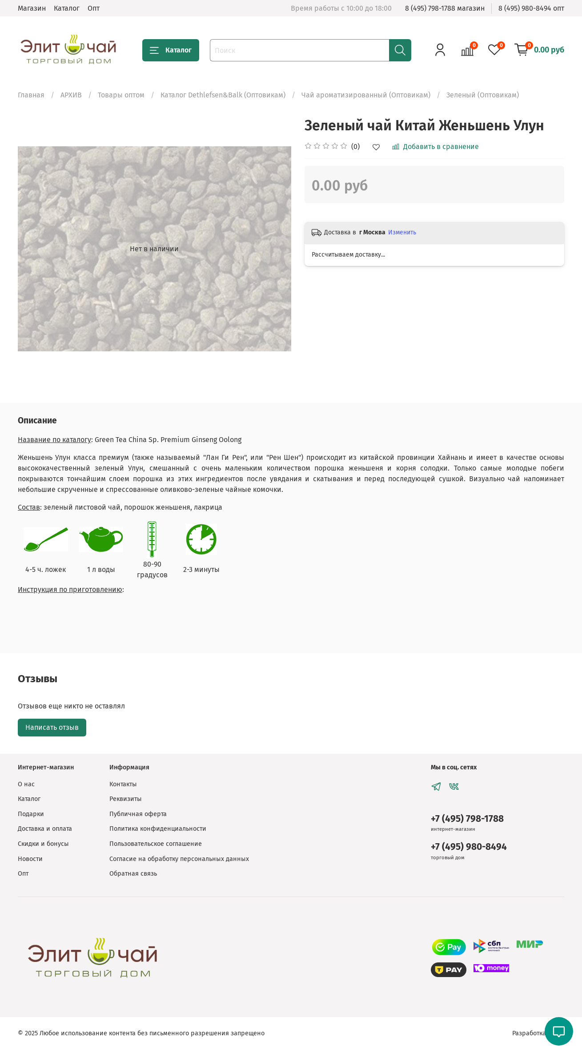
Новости (30, 859)
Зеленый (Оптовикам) (482, 95)
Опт (94, 8)
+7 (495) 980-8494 (469, 847)
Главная (31, 95)
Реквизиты (125, 799)
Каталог (67, 8)
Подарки (31, 814)
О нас (26, 784)
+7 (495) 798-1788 (467, 819)
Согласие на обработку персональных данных (179, 859)
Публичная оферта (138, 814)
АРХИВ (71, 95)
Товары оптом (121, 95)
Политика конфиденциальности (157, 829)
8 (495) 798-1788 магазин (445, 8)
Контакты (123, 784)
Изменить (402, 232)
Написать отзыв (52, 727)
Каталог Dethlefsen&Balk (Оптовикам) (223, 95)
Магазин (32, 8)
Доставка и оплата (45, 829)
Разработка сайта (538, 1033)
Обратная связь (133, 873)
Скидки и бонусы (43, 844)
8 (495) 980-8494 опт (531, 8)
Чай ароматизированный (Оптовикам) (365, 95)
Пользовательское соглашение (155, 844)
